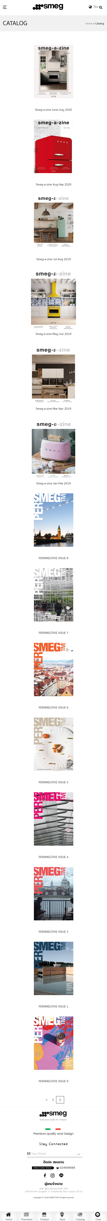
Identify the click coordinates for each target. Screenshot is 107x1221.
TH (94, 7)
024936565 (53, 1167)
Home (89, 24)
